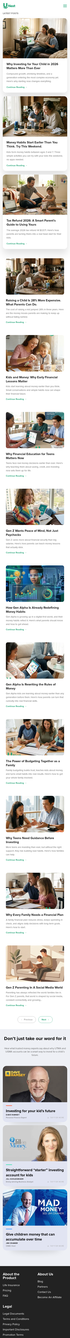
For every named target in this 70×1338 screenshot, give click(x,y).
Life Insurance (11, 1285)
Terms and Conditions (16, 1319)
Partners (43, 1287)
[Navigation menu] (65, 6)
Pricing (7, 1290)
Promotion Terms (13, 1335)
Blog (40, 1281)
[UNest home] (9, 6)
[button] (35, 1096)
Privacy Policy (11, 1324)
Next (45, 1019)
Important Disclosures (16, 1329)
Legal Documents (13, 1314)
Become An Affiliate (50, 1297)
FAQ (5, 1296)
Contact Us (44, 1292)
